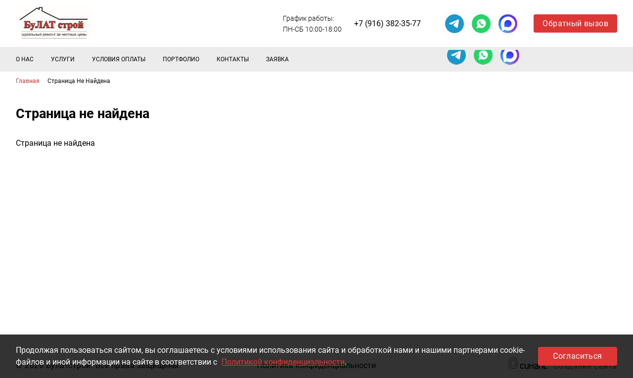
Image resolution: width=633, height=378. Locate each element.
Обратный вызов (575, 23)
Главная (28, 81)
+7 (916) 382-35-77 (387, 23)
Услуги (63, 59)
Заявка (277, 59)
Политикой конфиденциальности (283, 362)
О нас (25, 59)
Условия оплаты (118, 59)
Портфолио (181, 59)
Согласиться (577, 356)
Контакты (233, 59)
